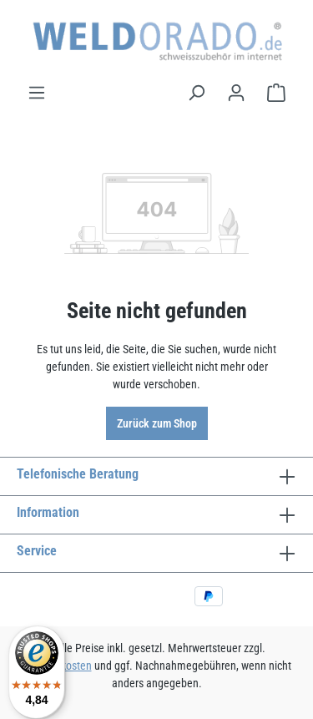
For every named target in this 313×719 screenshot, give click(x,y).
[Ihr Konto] (236, 92)
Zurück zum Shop (157, 423)
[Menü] (37, 92)
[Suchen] (196, 92)
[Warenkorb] (276, 92)
